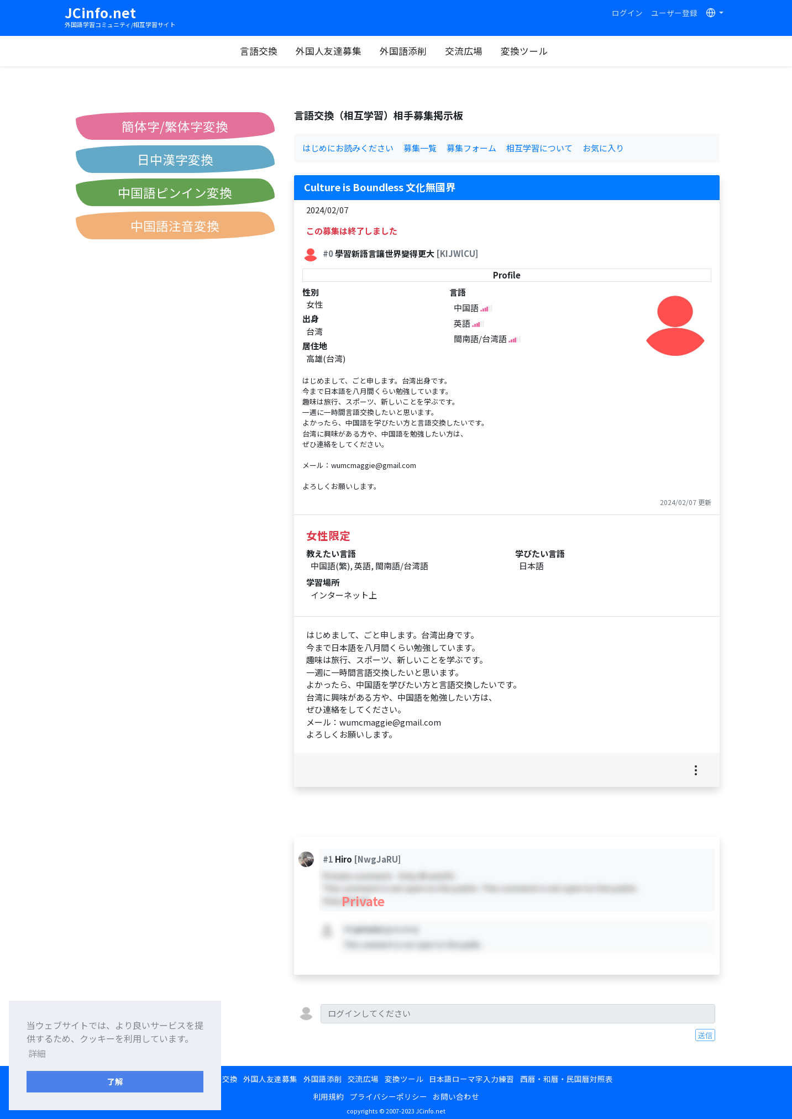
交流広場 (465, 50)
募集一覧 (420, 148)
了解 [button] (115, 1081)
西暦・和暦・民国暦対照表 (566, 1078)
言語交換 (260, 50)
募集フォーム (471, 148)
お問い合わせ (456, 1096)
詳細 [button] (37, 1053)
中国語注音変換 (174, 225)
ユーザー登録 (674, 12)
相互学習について (539, 148)
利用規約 (328, 1096)
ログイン (627, 12)
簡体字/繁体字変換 (175, 126)
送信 (705, 1035)
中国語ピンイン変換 (175, 192)
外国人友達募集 (330, 50)
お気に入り (603, 148)
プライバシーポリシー (388, 1096)
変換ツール (525, 50)
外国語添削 (404, 50)
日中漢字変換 (175, 159)
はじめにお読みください (348, 148)
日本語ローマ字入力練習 (471, 1078)
